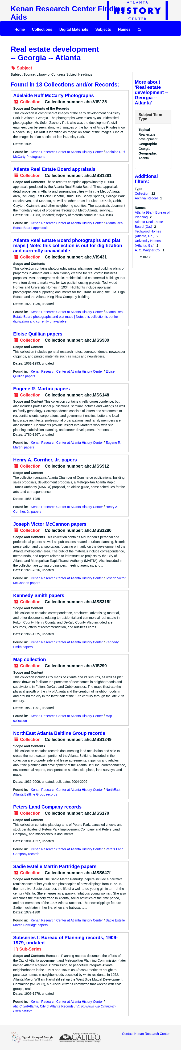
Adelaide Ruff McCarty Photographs (53, 95)
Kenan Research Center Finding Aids (68, 12)
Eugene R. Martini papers (41, 388)
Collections (42, 29)
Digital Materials (73, 29)
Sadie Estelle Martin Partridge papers (54, 866)
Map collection (29, 659)
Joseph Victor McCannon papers (49, 524)
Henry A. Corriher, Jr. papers (45, 459)
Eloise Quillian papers (37, 333)
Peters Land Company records (47, 806)
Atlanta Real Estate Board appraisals (54, 169)
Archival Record (147, 198)
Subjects (103, 29)
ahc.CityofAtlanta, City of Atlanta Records (43, 1006)
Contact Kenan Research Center (146, 1034)
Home (19, 29)
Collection (142, 193)
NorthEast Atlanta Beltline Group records (59, 733)
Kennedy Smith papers (38, 595)
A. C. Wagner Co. (148, 250)
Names (124, 29)
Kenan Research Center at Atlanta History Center (67, 152)
